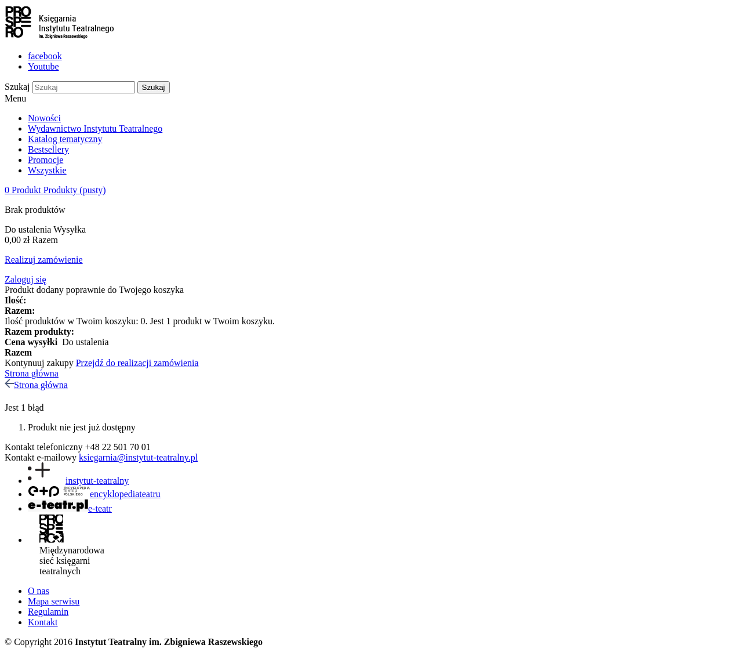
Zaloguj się (25, 279)
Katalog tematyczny (65, 139)
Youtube (43, 66)
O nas (38, 591)
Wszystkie (47, 170)
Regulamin (48, 612)
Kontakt (43, 622)
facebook (45, 56)
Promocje (45, 160)
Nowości (44, 118)
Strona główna (32, 373)
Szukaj (17, 87)
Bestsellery (48, 149)
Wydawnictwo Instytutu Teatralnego (95, 128)
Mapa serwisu (53, 601)
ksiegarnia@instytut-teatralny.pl (138, 457)
